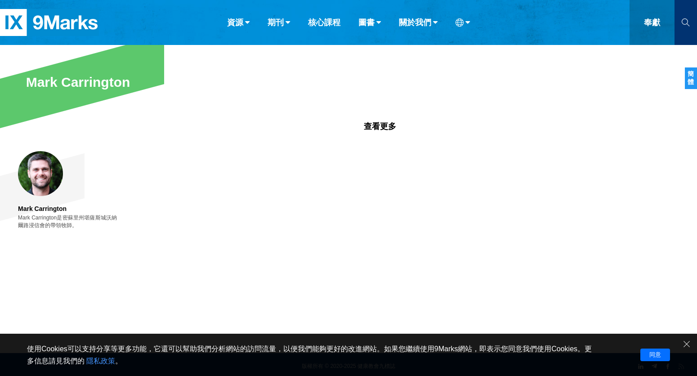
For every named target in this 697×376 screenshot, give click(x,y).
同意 (655, 354)
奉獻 (652, 26)
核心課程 (324, 26)
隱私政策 (100, 361)
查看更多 (380, 126)
